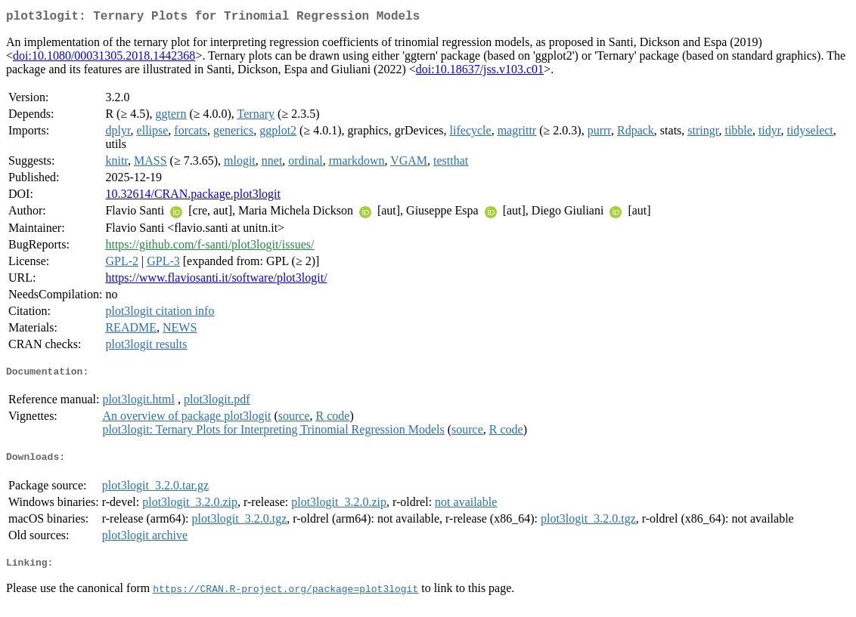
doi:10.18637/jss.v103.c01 (480, 72)
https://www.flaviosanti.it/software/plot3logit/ (216, 280)
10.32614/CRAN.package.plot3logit (193, 196)
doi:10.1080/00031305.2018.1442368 (104, 58)
